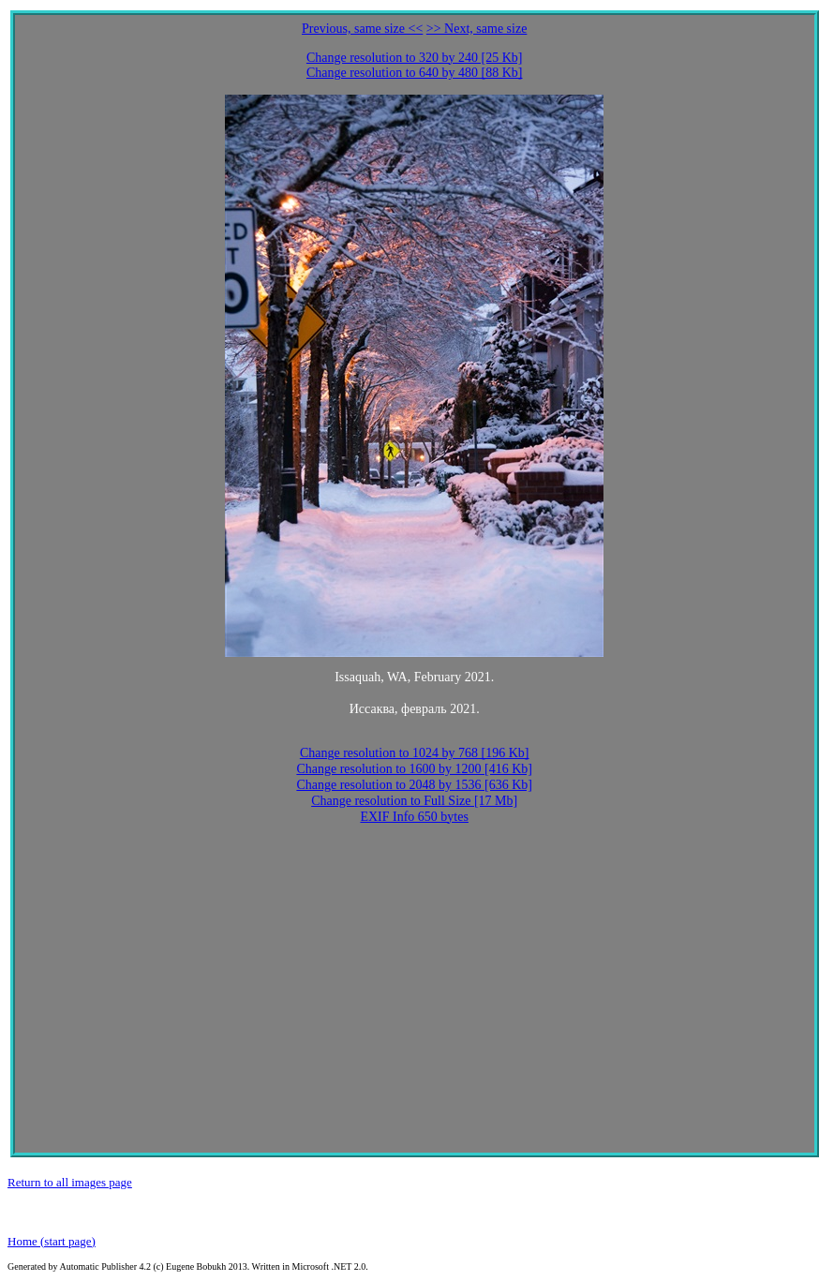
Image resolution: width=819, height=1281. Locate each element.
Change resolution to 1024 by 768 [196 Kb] (414, 753)
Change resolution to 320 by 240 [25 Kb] (414, 58)
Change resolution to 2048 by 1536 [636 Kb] (414, 785)
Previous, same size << (362, 29)
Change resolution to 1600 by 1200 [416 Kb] (414, 769)
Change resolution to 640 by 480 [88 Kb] (414, 73)
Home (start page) (51, 1241)
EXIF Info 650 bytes (414, 817)
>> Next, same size (477, 29)
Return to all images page (69, 1182)
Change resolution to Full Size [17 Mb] (414, 801)
